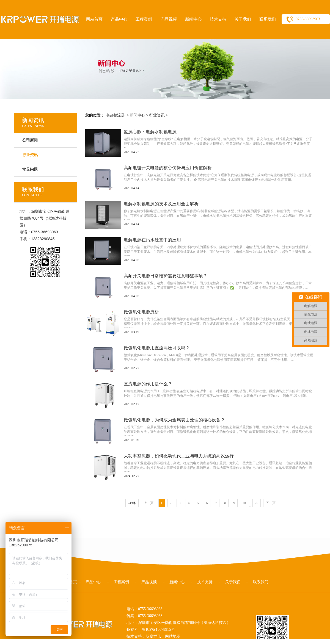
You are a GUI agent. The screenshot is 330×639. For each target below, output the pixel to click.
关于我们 (243, 19)
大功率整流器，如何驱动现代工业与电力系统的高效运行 (179, 455)
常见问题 (30, 169)
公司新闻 (30, 140)
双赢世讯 (153, 636)
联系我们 (267, 19)
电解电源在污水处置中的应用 (152, 239)
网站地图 (172, 636)
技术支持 (218, 19)
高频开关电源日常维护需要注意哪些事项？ (165, 275)
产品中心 (119, 19)
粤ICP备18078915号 (158, 629)
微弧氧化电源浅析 (141, 311)
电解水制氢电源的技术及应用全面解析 (161, 203)
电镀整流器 (115, 115)
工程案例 (144, 19)
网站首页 (94, 19)
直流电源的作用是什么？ (148, 383)
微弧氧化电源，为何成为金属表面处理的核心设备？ (174, 419)
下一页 (271, 503)
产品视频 (168, 19)
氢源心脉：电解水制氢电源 (150, 131)
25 (256, 503)
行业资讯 (157, 115)
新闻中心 (193, 19)
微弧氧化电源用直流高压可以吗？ (157, 347)
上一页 (148, 503)
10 (244, 503)
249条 (132, 503)
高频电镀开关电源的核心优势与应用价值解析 (168, 167)
